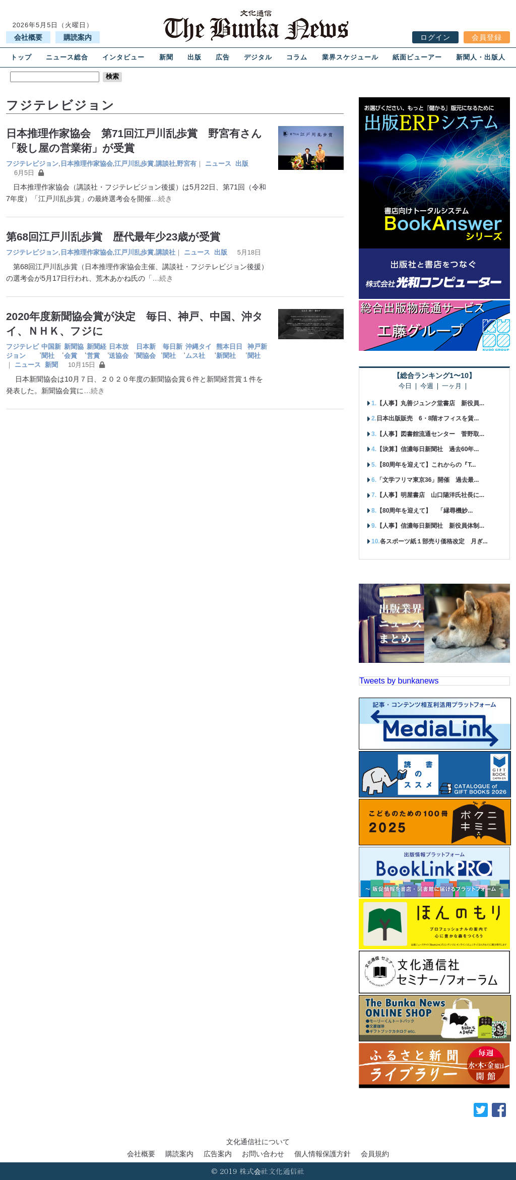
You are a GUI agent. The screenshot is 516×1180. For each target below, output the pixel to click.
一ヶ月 (452, 386)
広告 (223, 57)
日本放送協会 (118, 351)
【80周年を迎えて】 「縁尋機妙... (424, 510)
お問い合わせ (263, 1154)
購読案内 (77, 37)
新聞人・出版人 (480, 57)
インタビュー (123, 57)
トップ (21, 57)
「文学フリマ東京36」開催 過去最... (427, 479)
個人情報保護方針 (322, 1154)
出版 (194, 57)
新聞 (166, 57)
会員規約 (375, 1154)
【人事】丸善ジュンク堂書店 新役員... (430, 403)
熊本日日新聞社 (229, 351)
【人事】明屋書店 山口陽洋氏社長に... (430, 495)
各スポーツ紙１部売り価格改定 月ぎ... (434, 541)
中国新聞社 (51, 351)
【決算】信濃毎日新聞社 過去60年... (427, 449)
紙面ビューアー (417, 57)
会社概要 (28, 37)
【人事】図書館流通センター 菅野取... (430, 434)
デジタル (258, 57)
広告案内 (218, 1154)
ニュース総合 (67, 57)
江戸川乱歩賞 (134, 163)
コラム (296, 57)
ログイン (435, 37)
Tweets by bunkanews (398, 680)
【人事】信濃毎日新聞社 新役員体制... (430, 525)
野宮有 (187, 163)
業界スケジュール (350, 57)
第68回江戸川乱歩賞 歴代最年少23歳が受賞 (113, 236)
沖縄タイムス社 (198, 351)
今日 (405, 386)
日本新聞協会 (146, 351)
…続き (161, 199)
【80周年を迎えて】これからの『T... (426, 464)
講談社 (165, 163)
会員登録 (487, 37)
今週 (426, 386)
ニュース (218, 163)
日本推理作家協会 (86, 163)
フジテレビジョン (32, 163)
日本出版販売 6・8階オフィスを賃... (427, 418)
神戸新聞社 (257, 351)
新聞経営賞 (96, 351)
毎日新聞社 (172, 351)
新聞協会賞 (74, 351)
